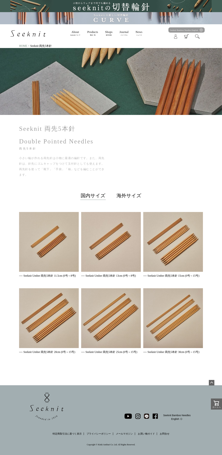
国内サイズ (93, 195)
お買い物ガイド (146, 433)
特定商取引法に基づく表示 (67, 433)
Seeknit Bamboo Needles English (184, 30)
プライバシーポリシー (99, 433)
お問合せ (164, 433)
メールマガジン (124, 433)
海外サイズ (129, 195)
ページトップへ (211, 382)
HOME (23, 45)
